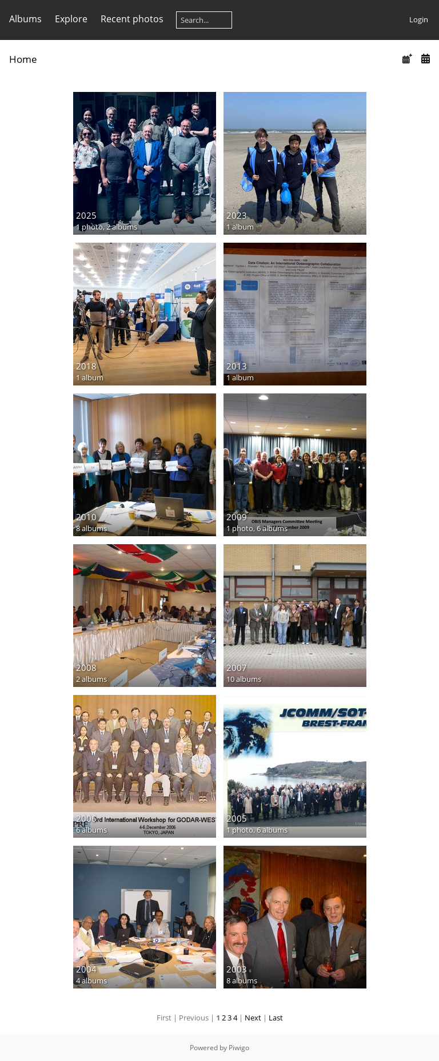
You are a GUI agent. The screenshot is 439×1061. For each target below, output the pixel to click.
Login (418, 19)
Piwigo (239, 1047)
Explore (71, 19)
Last (276, 1017)
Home (23, 59)
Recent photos (132, 19)
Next (253, 1017)
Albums (25, 19)
